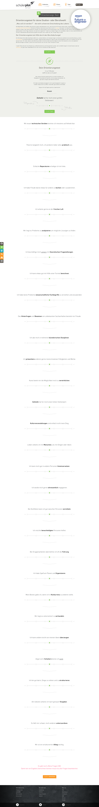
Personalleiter (19, 794)
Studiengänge (19, 39)
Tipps (68, 6)
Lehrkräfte (18, 792)
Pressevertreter (19, 790)
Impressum (64, 794)
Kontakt (63, 800)
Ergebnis (49, 776)
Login (79, 4)
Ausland (57, 28)
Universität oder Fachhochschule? (23, 28)
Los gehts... (49, 51)
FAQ (63, 790)
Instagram (68, 804)
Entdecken (44, 6)
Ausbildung (18, 47)
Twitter (44, 804)
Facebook (21, 804)
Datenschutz (64, 792)
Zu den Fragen (49, 111)
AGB (63, 796)
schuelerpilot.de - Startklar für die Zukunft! (25, 4)
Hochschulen (19, 796)
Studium (41, 792)
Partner (63, 798)
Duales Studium (42, 794)
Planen (57, 6)
